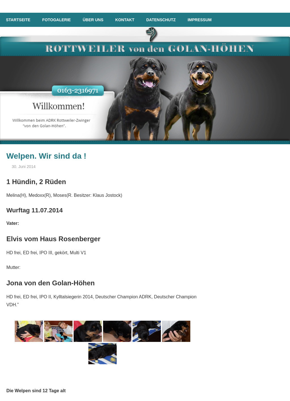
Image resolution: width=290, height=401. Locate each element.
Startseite (18, 20)
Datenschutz (161, 20)
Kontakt (124, 20)
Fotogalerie (56, 20)
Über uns (93, 20)
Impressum (199, 20)
